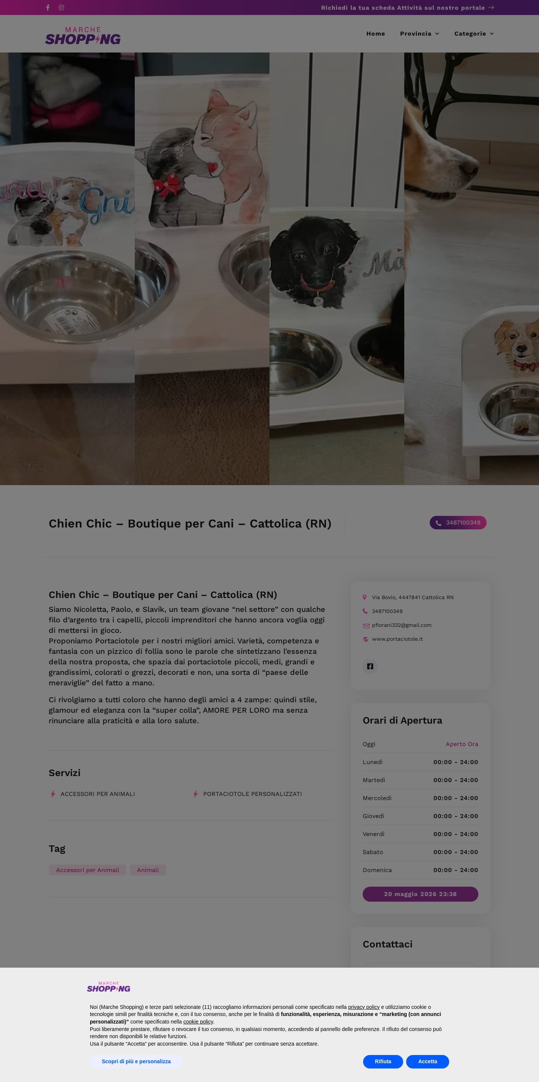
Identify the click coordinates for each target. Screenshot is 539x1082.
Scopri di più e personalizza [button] (136, 1061)
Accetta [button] (427, 1061)
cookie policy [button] (198, 1022)
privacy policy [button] (364, 1007)
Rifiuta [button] (383, 1061)
